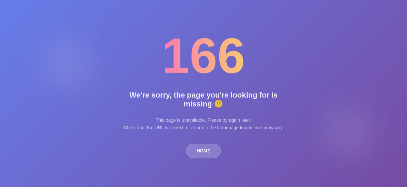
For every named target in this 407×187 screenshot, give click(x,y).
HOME (204, 151)
